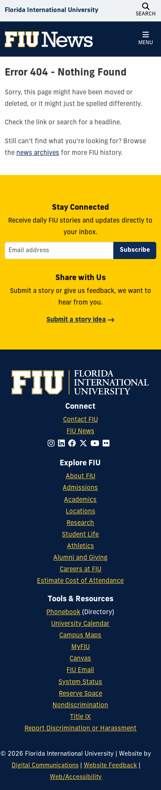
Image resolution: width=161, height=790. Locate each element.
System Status (80, 682)
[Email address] (59, 250)
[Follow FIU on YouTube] (97, 444)
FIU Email (80, 670)
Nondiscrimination (80, 706)
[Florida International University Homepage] (51, 10)
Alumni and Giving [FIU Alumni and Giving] (80, 558)
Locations (80, 512)
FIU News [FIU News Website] (80, 431)
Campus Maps (80, 636)
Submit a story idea (76, 320)
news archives (37, 153)
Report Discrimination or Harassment (80, 729)
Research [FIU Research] (80, 523)
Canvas (80, 659)
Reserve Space (80, 694)
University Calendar (80, 624)
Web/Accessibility (76, 777)
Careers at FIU (80, 570)
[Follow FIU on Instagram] (53, 444)
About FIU (80, 476)
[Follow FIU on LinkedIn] (63, 444)
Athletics (80, 546)
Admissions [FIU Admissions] (80, 488)
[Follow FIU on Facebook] (73, 444)
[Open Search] (145, 10)
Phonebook (63, 612)
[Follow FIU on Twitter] (85, 444)
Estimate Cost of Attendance (80, 581)
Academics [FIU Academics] (80, 500)
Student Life (80, 535)
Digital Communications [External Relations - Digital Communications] (45, 766)
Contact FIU (80, 420)
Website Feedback (110, 766)
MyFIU (80, 647)
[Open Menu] (145, 39)
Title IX (80, 717)
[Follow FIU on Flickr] (108, 444)
